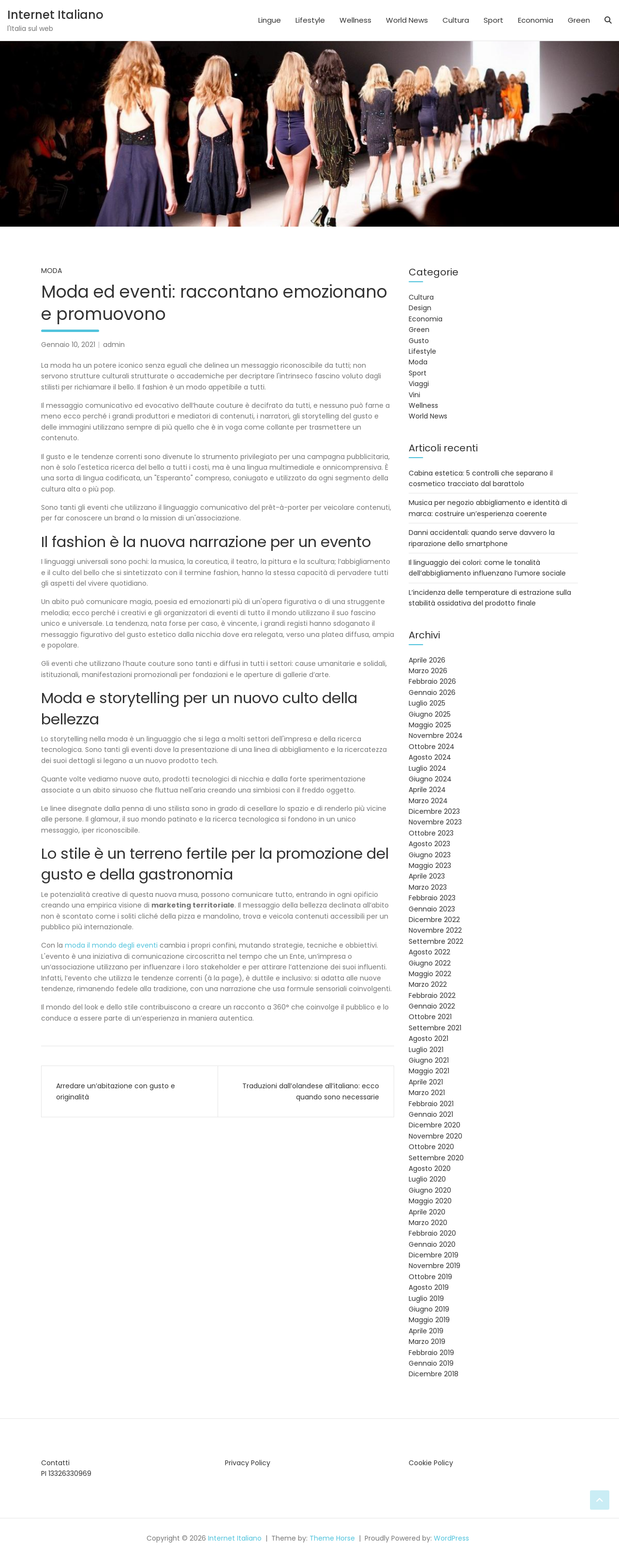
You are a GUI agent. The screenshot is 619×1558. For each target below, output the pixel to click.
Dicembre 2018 (433, 1374)
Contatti (55, 1463)
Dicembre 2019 (433, 1255)
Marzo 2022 (428, 984)
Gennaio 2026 (432, 692)
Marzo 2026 (428, 671)
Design (420, 308)
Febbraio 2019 (431, 1352)
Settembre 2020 (436, 1158)
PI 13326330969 (66, 1473)
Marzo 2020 (428, 1222)
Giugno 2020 (430, 1190)
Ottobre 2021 (430, 1017)
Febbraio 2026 (432, 681)
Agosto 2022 (429, 952)
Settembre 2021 (435, 1028)
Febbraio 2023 (432, 898)
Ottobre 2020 (431, 1147)
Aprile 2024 (427, 789)
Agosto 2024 (430, 757)
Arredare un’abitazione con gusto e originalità (115, 1091)
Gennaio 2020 (432, 1244)
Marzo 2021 (427, 1092)
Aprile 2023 (427, 876)
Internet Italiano (55, 15)
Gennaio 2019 (431, 1363)
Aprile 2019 (426, 1331)
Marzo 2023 (428, 887)
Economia (535, 20)
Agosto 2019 (429, 1287)
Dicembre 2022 (434, 919)
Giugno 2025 (430, 714)
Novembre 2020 (435, 1136)
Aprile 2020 (427, 1212)
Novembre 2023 (435, 822)
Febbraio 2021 (431, 1104)
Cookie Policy (431, 1463)
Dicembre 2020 (434, 1125)
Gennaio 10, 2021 (68, 344)
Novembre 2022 (435, 930)
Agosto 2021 (428, 1038)
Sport (493, 20)
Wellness (355, 20)
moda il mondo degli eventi (112, 945)
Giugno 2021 (429, 1060)
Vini (414, 395)
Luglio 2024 (427, 768)
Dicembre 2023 (434, 811)
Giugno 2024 (430, 779)
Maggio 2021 (429, 1071)
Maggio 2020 (430, 1201)
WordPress (451, 1538)
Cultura (455, 20)
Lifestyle (310, 20)
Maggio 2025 (430, 725)
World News (407, 20)
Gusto (419, 341)
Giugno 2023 (430, 855)
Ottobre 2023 (431, 833)
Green (579, 20)
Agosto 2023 (429, 844)
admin (114, 344)
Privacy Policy (247, 1463)
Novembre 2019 (434, 1265)
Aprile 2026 (427, 660)
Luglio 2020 (427, 1179)
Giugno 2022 (430, 963)
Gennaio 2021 (431, 1114)
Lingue (269, 20)
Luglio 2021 (426, 1049)
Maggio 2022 (430, 974)
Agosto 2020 (430, 1168)
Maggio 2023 (430, 865)
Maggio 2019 (429, 1320)
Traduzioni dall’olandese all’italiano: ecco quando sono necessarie (310, 1091)
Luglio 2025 (427, 703)
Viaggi (419, 384)
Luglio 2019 (426, 1298)
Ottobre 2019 (430, 1277)
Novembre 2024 (436, 735)
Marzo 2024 (428, 801)
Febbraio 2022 (432, 995)
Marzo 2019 (427, 1341)
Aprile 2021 (426, 1082)
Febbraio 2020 (432, 1233)
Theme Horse (332, 1538)
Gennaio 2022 (432, 1006)
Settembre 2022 (436, 941)
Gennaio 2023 (432, 909)
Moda (51, 270)
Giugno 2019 (429, 1309)
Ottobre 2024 (432, 746)
